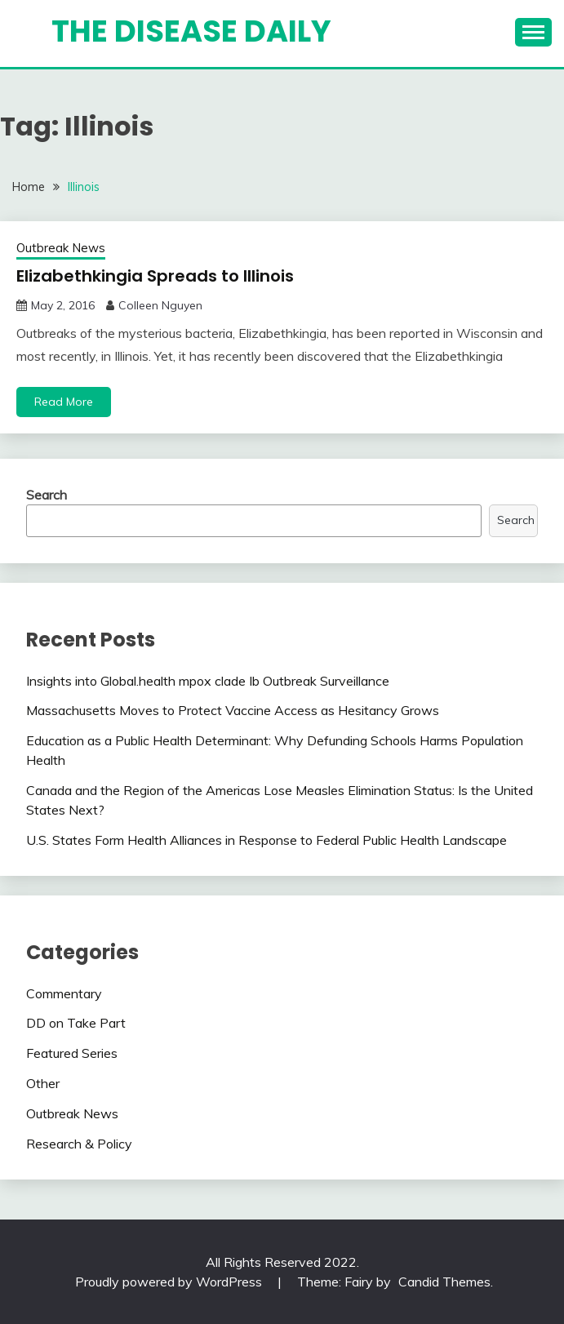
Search (46, 495)
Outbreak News (60, 247)
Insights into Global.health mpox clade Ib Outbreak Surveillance (207, 681)
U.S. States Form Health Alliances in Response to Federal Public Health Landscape (266, 840)
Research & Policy (79, 1143)
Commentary (64, 993)
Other (43, 1083)
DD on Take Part (76, 1023)
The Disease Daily (191, 31)
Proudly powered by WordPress (170, 1281)
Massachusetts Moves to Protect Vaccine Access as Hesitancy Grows (232, 710)
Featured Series (72, 1053)
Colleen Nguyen (160, 305)
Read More (63, 401)
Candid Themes (444, 1281)
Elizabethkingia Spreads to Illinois (155, 275)
